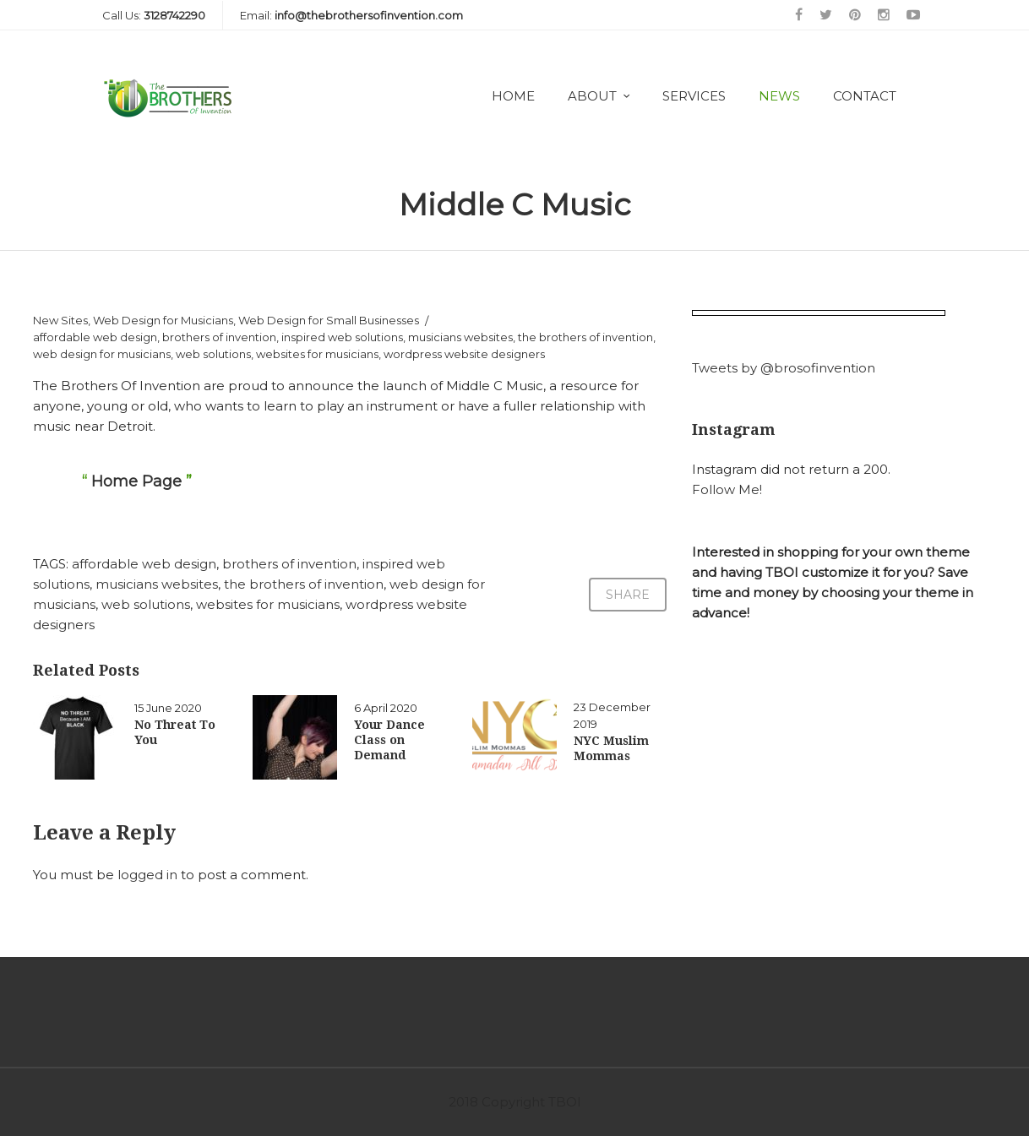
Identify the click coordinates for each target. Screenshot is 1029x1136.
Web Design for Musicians (163, 320)
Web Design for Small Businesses (328, 320)
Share (628, 594)
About (592, 96)
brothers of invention (219, 337)
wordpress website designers (464, 354)
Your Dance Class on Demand (389, 740)
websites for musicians (317, 354)
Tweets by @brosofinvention (783, 368)
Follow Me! (727, 489)
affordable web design (95, 337)
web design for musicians (102, 354)
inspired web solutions (342, 337)
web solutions (213, 354)
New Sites (60, 320)
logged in (147, 875)
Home (513, 96)
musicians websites (460, 337)
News (779, 96)
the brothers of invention (585, 337)
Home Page (136, 481)
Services (694, 96)
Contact (864, 96)
